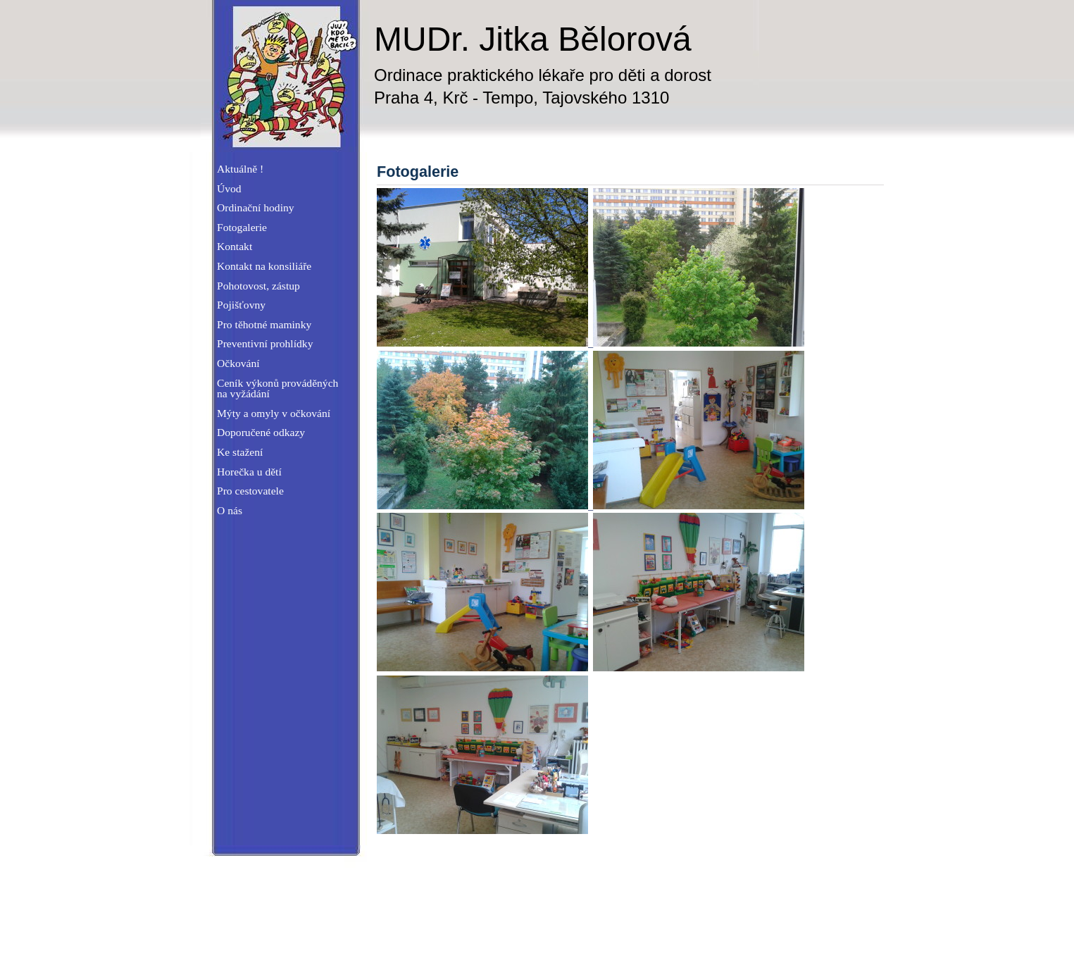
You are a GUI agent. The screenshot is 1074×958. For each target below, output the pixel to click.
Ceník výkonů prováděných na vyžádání (277, 388)
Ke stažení (240, 452)
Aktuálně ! (240, 169)
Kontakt (234, 246)
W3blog (861, 925)
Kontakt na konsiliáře (264, 266)
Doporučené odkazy (261, 432)
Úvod (229, 188)
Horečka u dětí (249, 472)
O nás (229, 510)
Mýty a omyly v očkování (273, 413)
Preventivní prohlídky (265, 343)
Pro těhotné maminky (264, 324)
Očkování (238, 363)
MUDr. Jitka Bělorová (533, 39)
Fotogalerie (242, 227)
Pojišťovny (241, 305)
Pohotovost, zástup (258, 286)
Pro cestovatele (250, 491)
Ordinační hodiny (255, 207)
